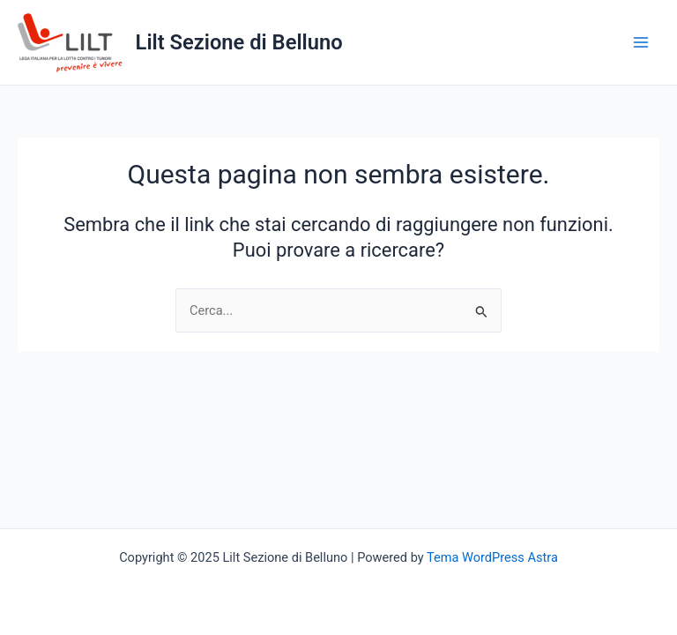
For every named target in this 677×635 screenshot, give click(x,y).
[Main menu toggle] (640, 42)
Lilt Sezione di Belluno (239, 42)
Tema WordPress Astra (492, 557)
